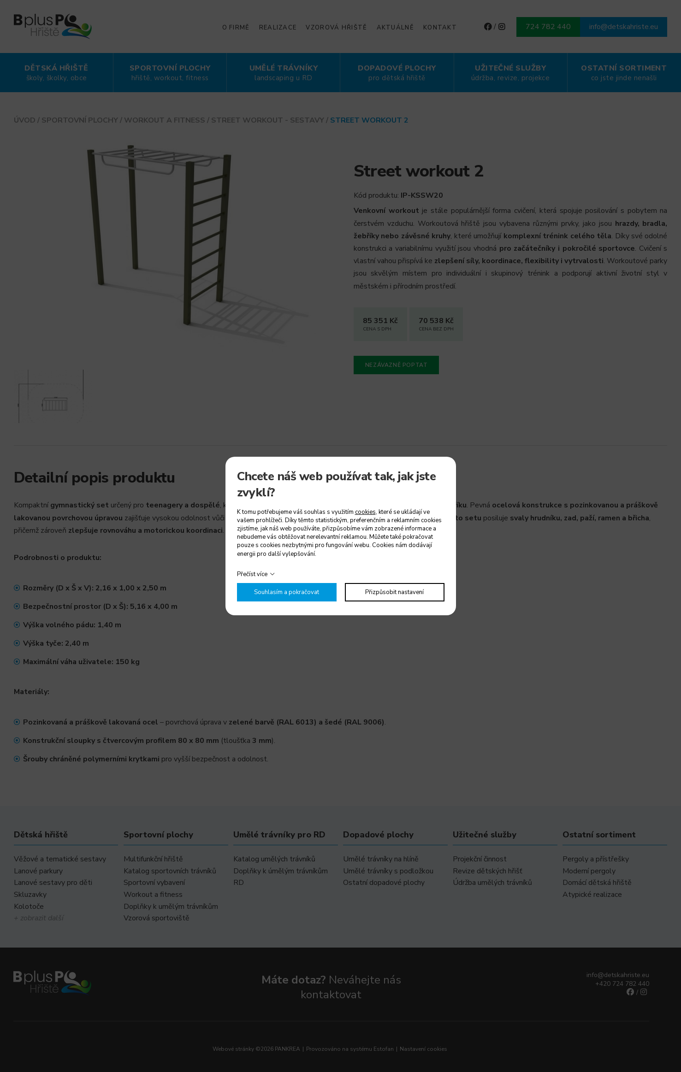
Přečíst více (252, 574)
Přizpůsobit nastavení (394, 592)
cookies (365, 512)
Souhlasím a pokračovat (286, 592)
